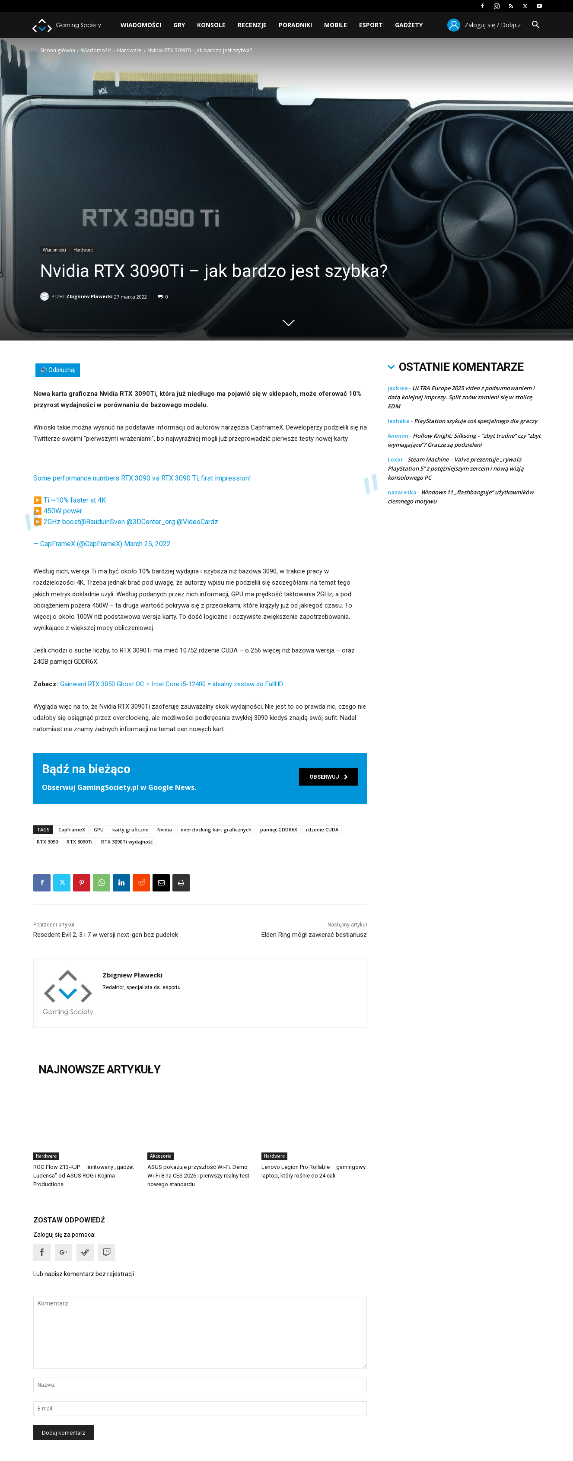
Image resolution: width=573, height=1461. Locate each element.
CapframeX (71, 829)
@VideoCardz (197, 522)
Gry (179, 25)
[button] (535, 26)
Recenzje (252, 25)
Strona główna (57, 50)
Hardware (129, 50)
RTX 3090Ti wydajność (127, 841)
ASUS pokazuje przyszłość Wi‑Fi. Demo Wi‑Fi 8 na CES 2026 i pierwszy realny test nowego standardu (198, 1175)
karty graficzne (130, 829)
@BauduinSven (102, 522)
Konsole (211, 25)
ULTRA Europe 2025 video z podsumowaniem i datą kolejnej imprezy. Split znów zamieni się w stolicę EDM (461, 397)
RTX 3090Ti (79, 841)
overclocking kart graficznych (216, 829)
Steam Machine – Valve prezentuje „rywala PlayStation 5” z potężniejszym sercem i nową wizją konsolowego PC (456, 468)
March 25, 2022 (147, 544)
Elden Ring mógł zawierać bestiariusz (314, 935)
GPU (99, 829)
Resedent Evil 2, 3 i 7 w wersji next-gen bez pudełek (105, 935)
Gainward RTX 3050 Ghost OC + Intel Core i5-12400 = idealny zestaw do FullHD (171, 684)
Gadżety (409, 25)
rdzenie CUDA (322, 829)
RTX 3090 (47, 841)
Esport (371, 25)
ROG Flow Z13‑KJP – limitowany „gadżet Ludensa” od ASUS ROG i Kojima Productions (83, 1175)
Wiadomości (141, 25)
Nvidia (164, 829)
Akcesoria (161, 1156)
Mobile (335, 25)
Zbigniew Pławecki (89, 295)
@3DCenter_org (151, 522)
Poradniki (295, 25)
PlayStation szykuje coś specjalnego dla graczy (475, 421)
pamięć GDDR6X (278, 829)
